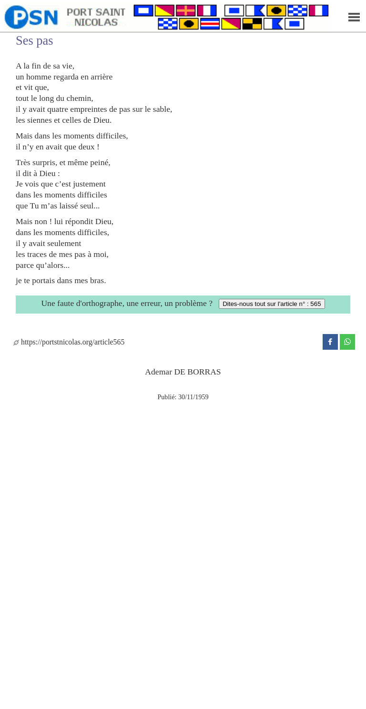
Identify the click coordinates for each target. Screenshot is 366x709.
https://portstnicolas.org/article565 (68, 342)
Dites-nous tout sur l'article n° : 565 (272, 303)
